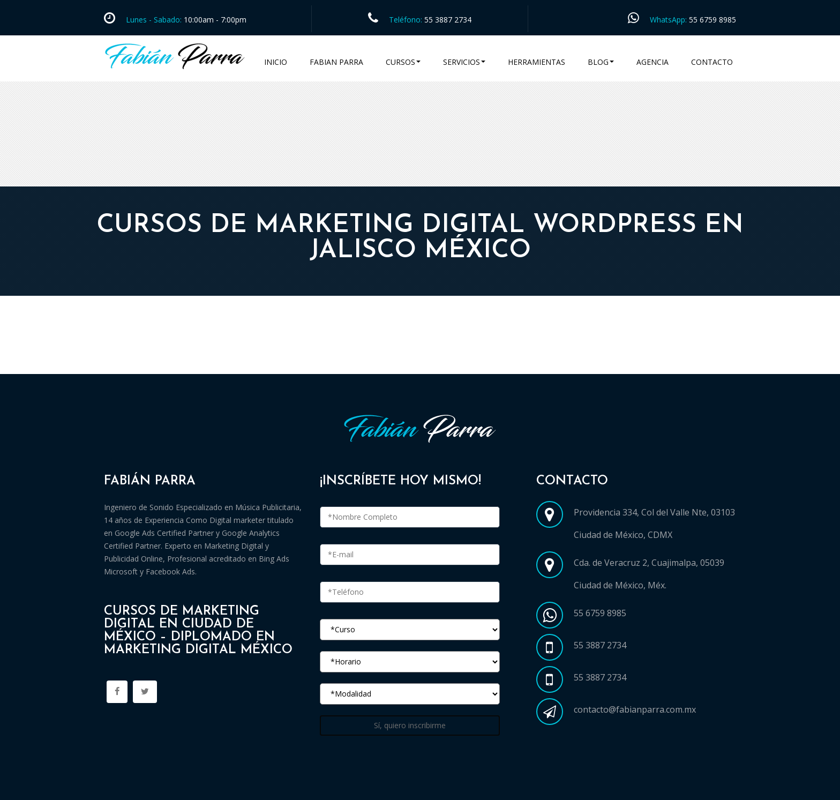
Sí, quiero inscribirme (410, 725)
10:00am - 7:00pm (214, 19)
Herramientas (536, 62)
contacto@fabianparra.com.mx (635, 709)
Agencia (652, 62)
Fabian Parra (336, 62)
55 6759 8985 (712, 19)
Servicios (464, 62)
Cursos (403, 62)
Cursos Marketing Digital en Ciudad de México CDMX (218, 361)
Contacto (712, 62)
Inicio (275, 62)
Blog (601, 62)
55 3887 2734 (447, 19)
